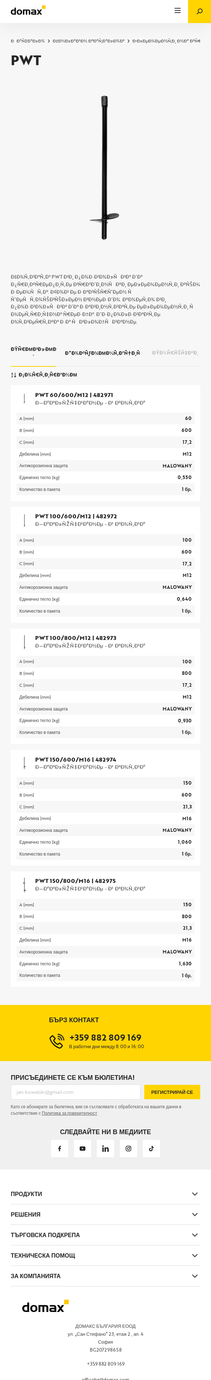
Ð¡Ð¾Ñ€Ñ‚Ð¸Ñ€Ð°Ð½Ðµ (44, 374)
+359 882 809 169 (106, 1363)
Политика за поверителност (69, 1113)
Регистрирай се (172, 1092)
